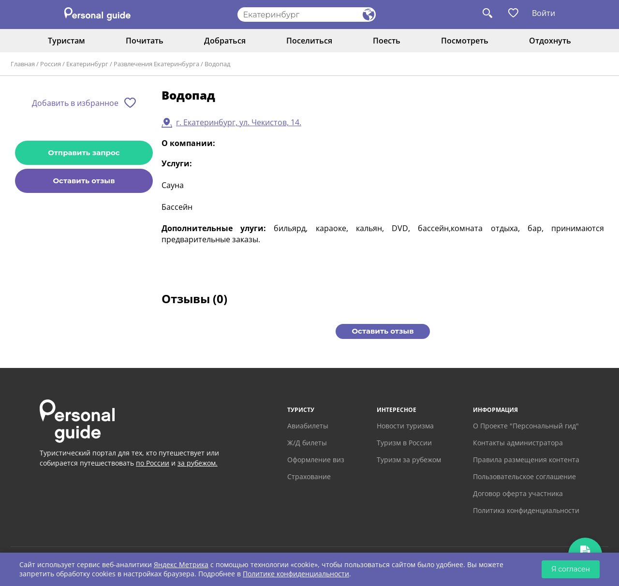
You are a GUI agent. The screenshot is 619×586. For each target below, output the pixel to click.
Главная (23, 63)
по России (152, 463)
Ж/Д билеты (307, 442)
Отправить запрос (83, 152)
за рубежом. (197, 463)
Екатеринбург (87, 63)
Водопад (217, 63)
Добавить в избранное (75, 103)
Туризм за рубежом (409, 459)
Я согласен (570, 569)
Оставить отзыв (84, 180)
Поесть (386, 40)
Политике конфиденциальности (296, 573)
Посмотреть (464, 40)
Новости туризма (405, 425)
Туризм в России (404, 442)
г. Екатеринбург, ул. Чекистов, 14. (238, 122)
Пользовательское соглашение (524, 476)
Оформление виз (315, 459)
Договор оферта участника (518, 493)
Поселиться (309, 40)
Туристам (66, 40)
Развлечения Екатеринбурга (156, 63)
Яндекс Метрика (181, 564)
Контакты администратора (518, 442)
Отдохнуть (550, 40)
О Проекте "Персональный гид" (526, 425)
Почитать (144, 40)
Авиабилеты (307, 425)
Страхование (309, 476)
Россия (50, 63)
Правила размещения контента (526, 459)
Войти (543, 13)
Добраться (225, 40)
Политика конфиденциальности (526, 510)
